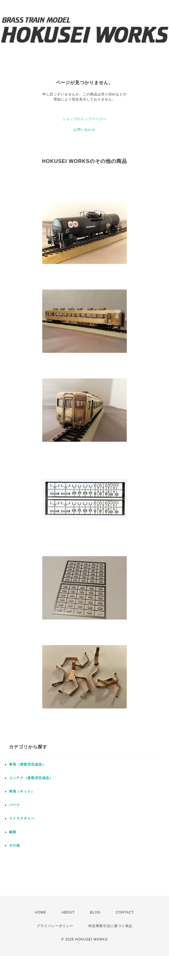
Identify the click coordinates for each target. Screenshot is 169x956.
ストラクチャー (22, 818)
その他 (14, 845)
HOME (40, 912)
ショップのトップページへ (84, 119)
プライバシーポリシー (55, 926)
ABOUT (68, 912)
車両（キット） (22, 791)
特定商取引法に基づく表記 (110, 926)
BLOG (95, 912)
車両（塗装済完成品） (27, 764)
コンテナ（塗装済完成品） (31, 778)
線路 (12, 832)
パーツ (14, 805)
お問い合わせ (84, 130)
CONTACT (125, 912)
